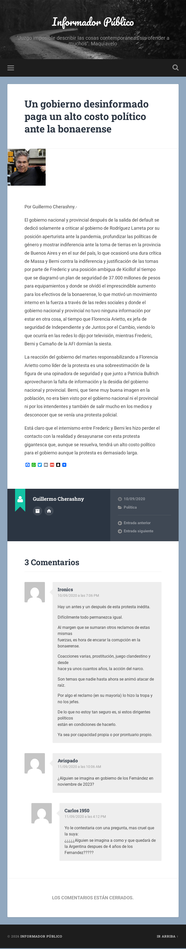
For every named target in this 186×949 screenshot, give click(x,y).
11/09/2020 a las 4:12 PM (86, 817)
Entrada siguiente (138, 532)
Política (130, 508)
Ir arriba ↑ (167, 937)
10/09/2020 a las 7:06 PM (79, 596)
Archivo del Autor (37, 511)
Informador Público (93, 22)
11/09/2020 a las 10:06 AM (80, 767)
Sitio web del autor (49, 511)
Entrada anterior (137, 523)
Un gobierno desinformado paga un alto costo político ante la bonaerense (90, 117)
